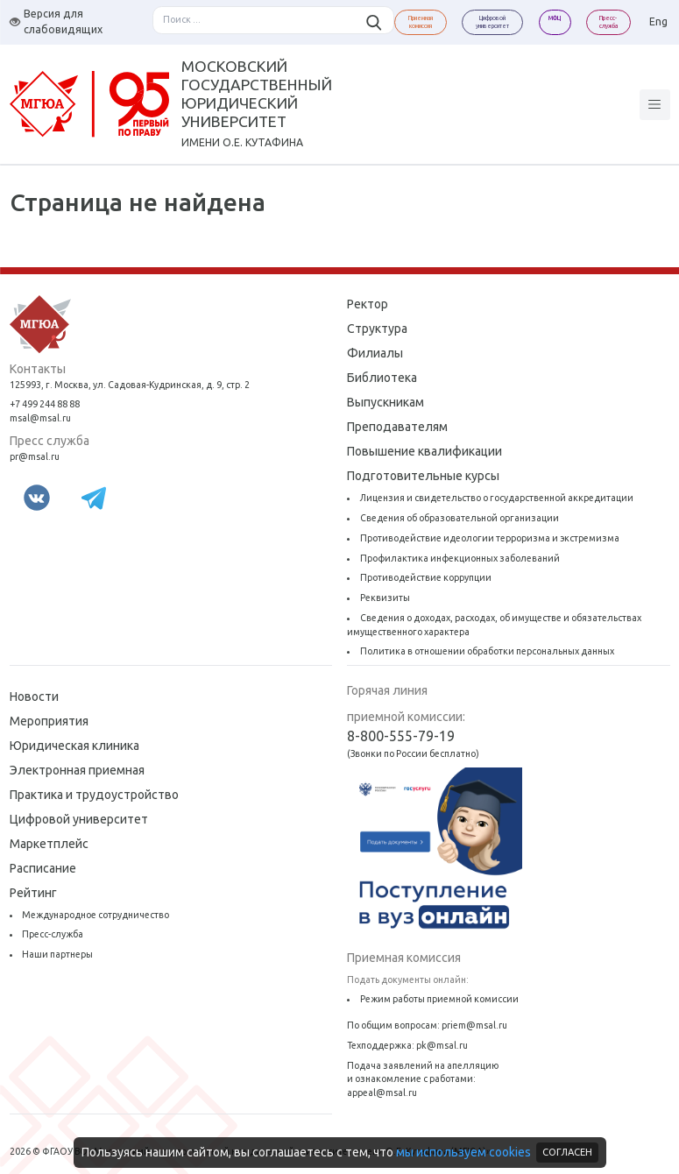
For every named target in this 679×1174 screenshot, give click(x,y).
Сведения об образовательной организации (459, 518)
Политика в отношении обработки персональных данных (487, 651)
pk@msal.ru (442, 1045)
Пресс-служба (52, 934)
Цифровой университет (79, 819)
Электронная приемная (77, 770)
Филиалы (375, 353)
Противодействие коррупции (426, 577)
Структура (377, 329)
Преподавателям (397, 427)
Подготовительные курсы (423, 476)
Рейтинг (33, 893)
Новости (34, 697)
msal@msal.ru (40, 418)
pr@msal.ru (35, 456)
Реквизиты (385, 597)
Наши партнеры (57, 954)
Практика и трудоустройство (94, 795)
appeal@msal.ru (382, 1092)
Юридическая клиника (74, 746)
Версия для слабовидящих (56, 21)
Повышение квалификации (424, 451)
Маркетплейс (49, 844)
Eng (658, 21)
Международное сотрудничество (95, 914)
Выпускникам (385, 402)
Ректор (367, 304)
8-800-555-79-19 (401, 736)
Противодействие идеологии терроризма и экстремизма (489, 538)
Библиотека (382, 378)
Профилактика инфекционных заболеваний (460, 558)
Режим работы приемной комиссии (439, 999)
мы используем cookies (463, 1152)
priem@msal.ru (474, 1025)
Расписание (43, 868)
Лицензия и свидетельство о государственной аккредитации (496, 497)
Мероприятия (49, 721)
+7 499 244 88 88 (45, 404)
